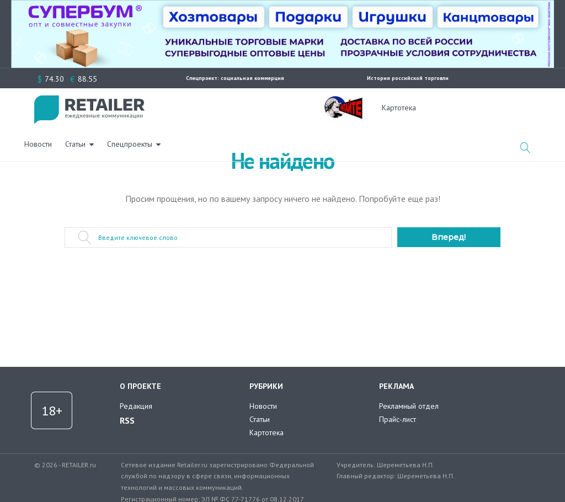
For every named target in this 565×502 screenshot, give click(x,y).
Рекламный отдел (409, 406)
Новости (171, 108)
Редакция (136, 406)
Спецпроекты (263, 108)
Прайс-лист (397, 419)
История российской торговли (408, 78)
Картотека (399, 108)
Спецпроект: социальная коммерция (235, 78)
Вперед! (448, 237)
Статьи (209, 108)
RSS (127, 420)
